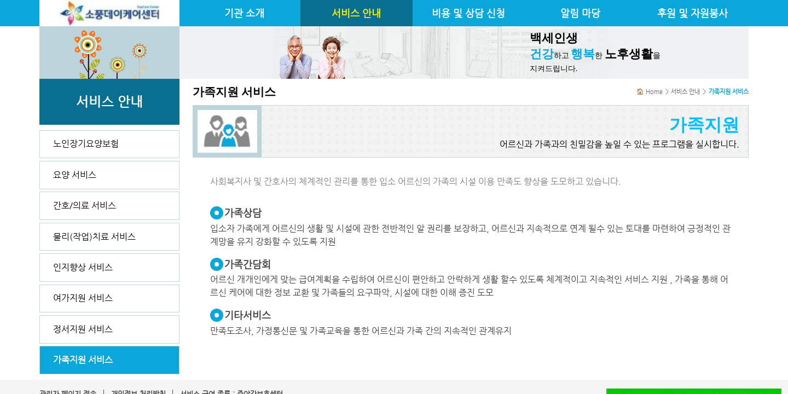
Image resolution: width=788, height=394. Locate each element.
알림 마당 (580, 13)
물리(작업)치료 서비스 (94, 236)
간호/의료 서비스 (84, 205)
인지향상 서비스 (83, 267)
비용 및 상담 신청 (468, 13)
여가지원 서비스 (83, 298)
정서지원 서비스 (83, 329)
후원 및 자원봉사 (692, 13)
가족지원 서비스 (83, 360)
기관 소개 (244, 13)
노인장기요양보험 (86, 143)
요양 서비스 (74, 175)
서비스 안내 (356, 13)
